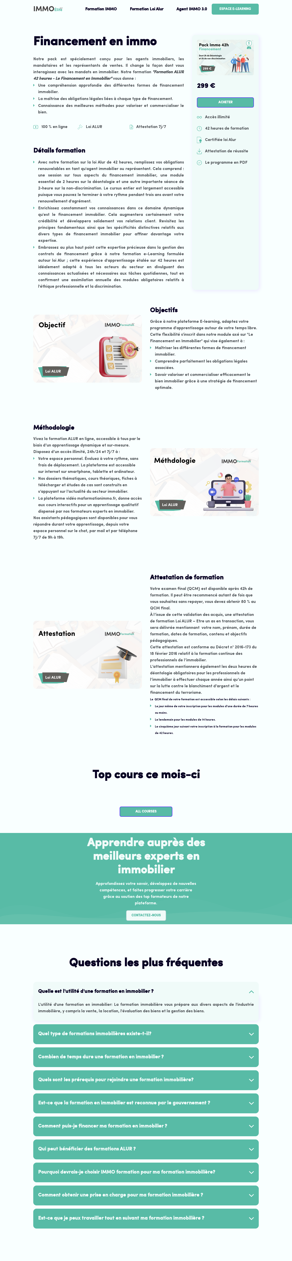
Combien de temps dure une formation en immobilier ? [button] (101, 1057)
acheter (225, 102)
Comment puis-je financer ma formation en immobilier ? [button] (102, 1126)
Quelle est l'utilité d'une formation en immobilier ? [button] (96, 991)
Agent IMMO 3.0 (191, 9)
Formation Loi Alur (146, 9)
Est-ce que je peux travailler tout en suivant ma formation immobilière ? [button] (121, 1218)
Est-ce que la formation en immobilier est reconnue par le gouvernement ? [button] (124, 1103)
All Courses (146, 811)
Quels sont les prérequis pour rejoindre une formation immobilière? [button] (115, 1080)
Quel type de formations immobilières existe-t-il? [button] (94, 1034)
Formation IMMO (101, 9)
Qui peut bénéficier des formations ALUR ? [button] (87, 1149)
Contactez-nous (146, 915)
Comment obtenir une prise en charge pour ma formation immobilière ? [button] (120, 1195)
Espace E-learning (235, 9)
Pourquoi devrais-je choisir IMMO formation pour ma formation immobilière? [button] (126, 1172)
